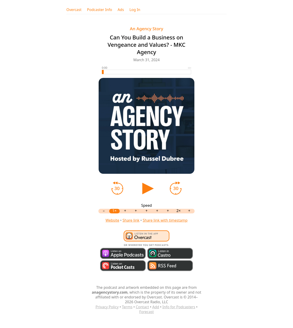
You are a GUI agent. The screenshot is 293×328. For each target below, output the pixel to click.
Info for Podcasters (178, 306)
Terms (127, 306)
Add (155, 306)
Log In (134, 9)
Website (112, 220)
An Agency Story (146, 28)
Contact (142, 306)
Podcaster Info (99, 9)
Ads (121, 9)
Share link (130, 220)
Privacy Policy (107, 306)
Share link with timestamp (165, 220)
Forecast (146, 311)
